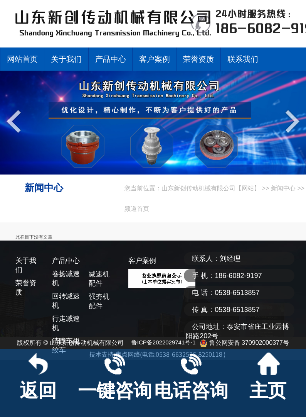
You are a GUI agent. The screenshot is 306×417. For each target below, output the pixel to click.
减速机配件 (99, 278)
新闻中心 (283, 188)
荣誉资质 (198, 59)
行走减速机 (66, 323)
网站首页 (22, 59)
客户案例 (154, 59)
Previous (15, 120)
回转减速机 (66, 300)
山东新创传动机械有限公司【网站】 (210, 188)
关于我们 (66, 59)
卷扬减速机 (66, 278)
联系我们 (242, 59)
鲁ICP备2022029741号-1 (163, 342)
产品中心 (110, 59)
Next (290, 120)
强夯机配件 (99, 301)
